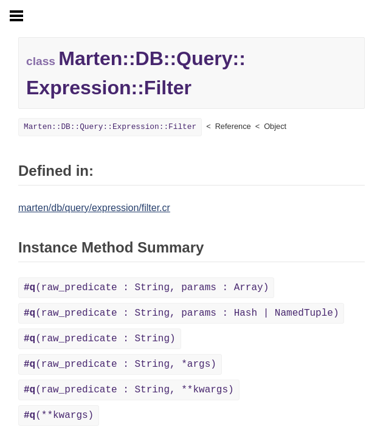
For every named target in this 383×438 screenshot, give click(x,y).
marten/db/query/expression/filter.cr (94, 208)
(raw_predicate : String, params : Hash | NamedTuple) (181, 313)
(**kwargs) (59, 415)
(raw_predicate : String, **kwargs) (129, 389)
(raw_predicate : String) (100, 338)
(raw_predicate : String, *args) (120, 364)
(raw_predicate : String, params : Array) (146, 287)
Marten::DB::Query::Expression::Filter (110, 126)
